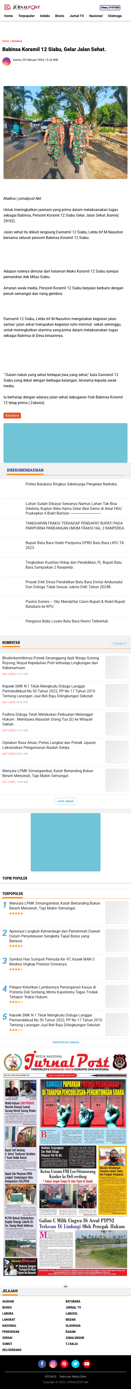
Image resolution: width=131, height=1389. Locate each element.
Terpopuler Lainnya (65, 1042)
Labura (7, 1313)
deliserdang (11, 1350)
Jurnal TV (77, 16)
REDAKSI (50, 1376)
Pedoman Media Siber (72, 1376)
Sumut (7, 1344)
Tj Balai (72, 1344)
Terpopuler (26, 16)
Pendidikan (10, 1332)
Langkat (8, 1319)
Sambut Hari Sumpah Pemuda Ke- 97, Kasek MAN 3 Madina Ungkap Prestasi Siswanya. (51, 961)
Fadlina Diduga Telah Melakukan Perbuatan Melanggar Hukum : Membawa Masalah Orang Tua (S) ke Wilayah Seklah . (47, 719)
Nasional (96, 16)
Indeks (45, 16)
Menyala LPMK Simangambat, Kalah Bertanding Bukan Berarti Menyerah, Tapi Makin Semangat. (47, 773)
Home (8, 16)
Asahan (8, 1301)
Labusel (72, 1313)
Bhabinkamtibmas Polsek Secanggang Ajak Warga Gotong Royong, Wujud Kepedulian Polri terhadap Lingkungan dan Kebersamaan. (50, 663)
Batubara (17, 41)
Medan (71, 1319)
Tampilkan (119, 643)
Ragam (71, 1332)
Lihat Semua (65, 801)
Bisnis (59, 16)
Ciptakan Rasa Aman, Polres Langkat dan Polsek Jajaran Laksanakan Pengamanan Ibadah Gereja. (49, 745)
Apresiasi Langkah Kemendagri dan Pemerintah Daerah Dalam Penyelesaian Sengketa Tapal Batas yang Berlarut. (54, 936)
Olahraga (115, 16)
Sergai (7, 1338)
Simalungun (75, 1338)
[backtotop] (65, 1288)
